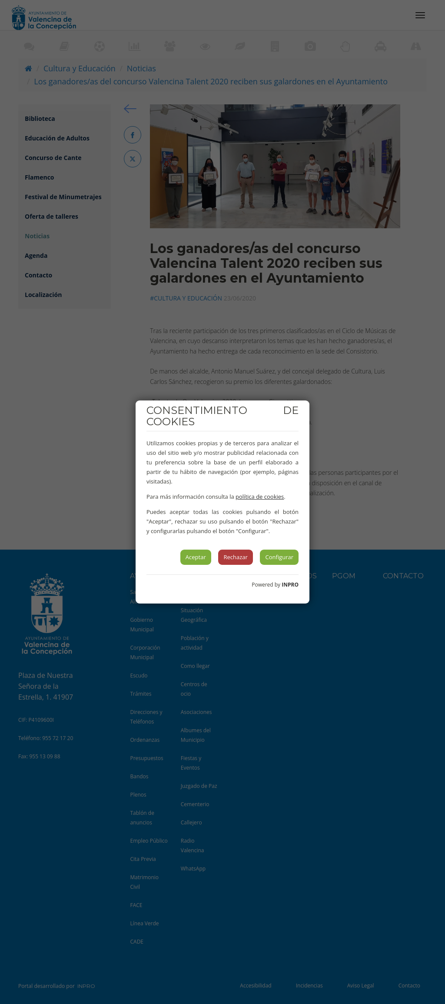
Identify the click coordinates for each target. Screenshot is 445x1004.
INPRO (290, 584)
